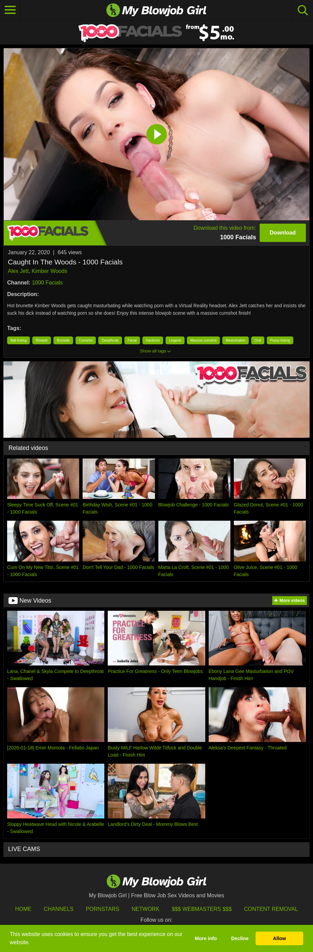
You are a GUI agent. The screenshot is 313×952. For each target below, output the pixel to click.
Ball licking (19, 340)
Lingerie (175, 340)
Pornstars (102, 909)
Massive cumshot (203, 340)
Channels (58, 909)
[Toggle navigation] (10, 10)
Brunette (63, 340)
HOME (23, 909)
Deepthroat (110, 340)
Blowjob (42, 340)
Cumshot (85, 340)
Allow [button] (279, 938)
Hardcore (153, 340)
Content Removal (271, 909)
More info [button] (206, 938)
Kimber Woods (49, 271)
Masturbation (235, 340)
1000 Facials (47, 282)
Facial (132, 340)
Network (145, 909)
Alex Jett (18, 271)
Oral (258, 340)
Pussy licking (280, 340)
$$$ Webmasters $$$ (202, 909)
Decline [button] (239, 938)
